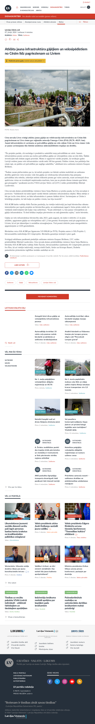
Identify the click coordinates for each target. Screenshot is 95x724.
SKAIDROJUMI (25, 7)
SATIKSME (9, 360)
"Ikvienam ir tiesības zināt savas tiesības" (30, 702)
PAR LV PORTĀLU (19, 673)
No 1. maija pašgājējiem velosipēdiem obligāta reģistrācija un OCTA (45, 382)
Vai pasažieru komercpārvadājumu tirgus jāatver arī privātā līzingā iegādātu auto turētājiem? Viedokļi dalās (76, 424)
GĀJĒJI (7, 363)
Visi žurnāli (74, 648)
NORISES (36, 7)
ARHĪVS (39, 10)
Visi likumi (15, 648)
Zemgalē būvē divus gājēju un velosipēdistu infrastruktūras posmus (47, 318)
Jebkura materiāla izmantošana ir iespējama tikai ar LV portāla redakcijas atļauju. (37, 710)
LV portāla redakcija (23, 687)
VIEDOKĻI (44, 7)
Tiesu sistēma (81, 537)
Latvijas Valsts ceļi (12, 30)
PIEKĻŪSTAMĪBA (19, 678)
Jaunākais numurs (77, 642)
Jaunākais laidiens (46, 643)
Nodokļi (42, 609)
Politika (49, 577)
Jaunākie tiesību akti (19, 642)
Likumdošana (14, 540)
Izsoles (41, 646)
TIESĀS (67, 7)
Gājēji (21, 282)
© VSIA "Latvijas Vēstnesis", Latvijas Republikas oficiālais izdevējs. (31, 713)
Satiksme (26, 35)
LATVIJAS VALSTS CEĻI (15, 308)
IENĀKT (87, 2)
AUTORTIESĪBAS (19, 681)
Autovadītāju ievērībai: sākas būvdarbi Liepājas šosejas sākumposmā (77, 318)
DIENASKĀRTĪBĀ (56, 7)
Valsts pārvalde (52, 532)
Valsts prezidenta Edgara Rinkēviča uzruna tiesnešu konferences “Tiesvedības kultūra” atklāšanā (77, 528)
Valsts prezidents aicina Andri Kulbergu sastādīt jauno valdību (46, 526)
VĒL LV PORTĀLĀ (12, 496)
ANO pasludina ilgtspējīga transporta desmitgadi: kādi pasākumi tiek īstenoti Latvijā (47, 478)
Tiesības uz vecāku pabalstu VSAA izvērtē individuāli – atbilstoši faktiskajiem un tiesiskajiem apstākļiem (16, 603)
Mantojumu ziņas (46, 649)
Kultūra (19, 575)
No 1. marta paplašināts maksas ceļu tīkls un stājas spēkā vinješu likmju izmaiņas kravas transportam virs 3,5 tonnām (77, 384)
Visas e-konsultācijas (16, 617)
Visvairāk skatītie (18, 645)
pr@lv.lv (29, 693)
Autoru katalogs (76, 645)
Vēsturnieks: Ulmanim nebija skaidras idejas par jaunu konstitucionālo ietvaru (17, 568)
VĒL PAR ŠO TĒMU (13, 352)
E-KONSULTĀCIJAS (27, 10)
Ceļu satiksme (44, 325)
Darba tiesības (15, 612)
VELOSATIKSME (11, 366)
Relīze (15, 35)
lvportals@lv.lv (25, 691)
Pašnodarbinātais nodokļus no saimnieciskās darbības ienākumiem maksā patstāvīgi (76, 603)
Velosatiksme (33, 282)
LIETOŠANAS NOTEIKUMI (22, 675)
